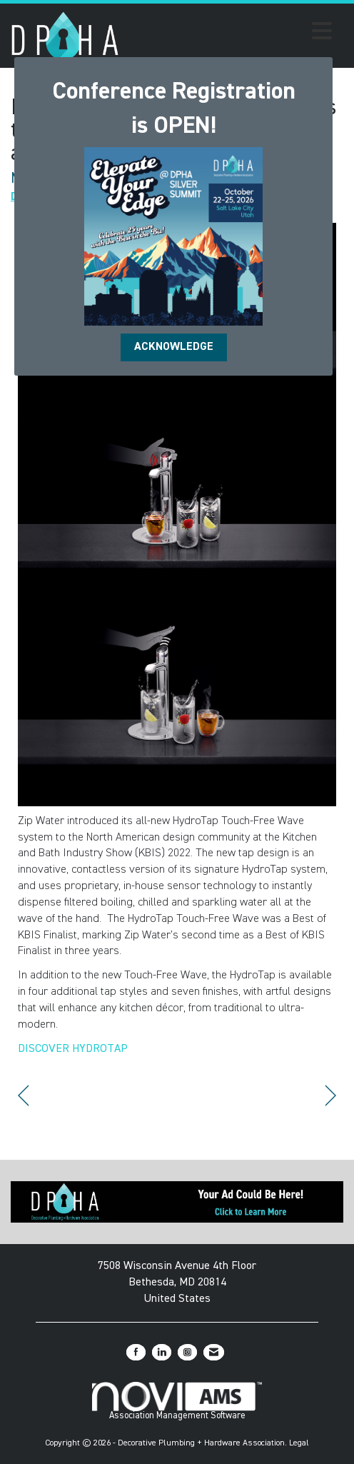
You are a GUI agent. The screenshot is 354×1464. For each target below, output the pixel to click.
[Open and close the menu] (229, 33)
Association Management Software (177, 1401)
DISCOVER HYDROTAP (73, 1049)
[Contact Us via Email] (213, 1352)
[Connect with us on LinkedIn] (161, 1352)
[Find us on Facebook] (136, 1352)
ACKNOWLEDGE (173, 347)
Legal (299, 1443)
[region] (330, 1095)
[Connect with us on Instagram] (187, 1352)
